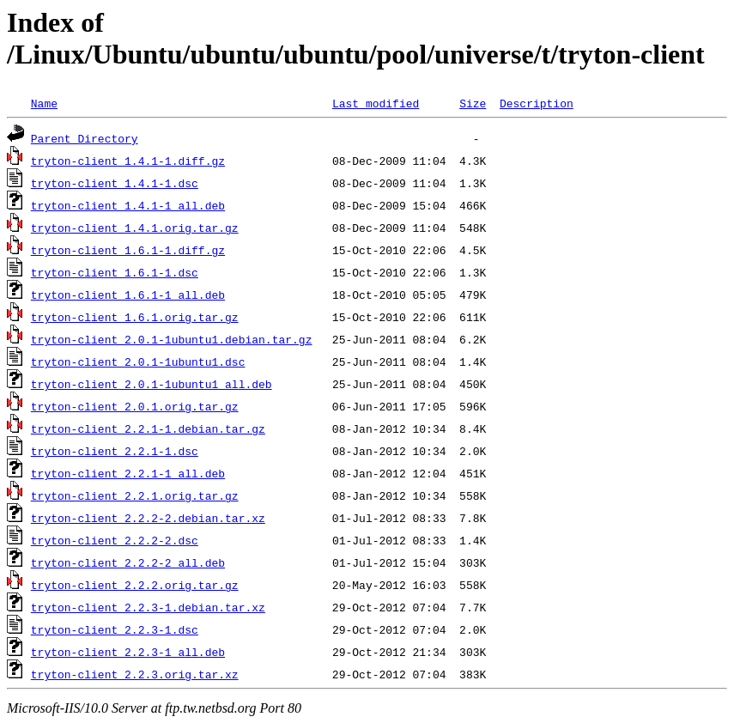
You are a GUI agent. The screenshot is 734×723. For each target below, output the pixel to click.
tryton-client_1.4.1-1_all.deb (128, 205)
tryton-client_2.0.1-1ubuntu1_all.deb (151, 384)
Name (44, 103)
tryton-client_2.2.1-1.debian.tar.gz (148, 428)
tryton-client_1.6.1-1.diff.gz (128, 250)
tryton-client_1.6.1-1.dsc (114, 272)
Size (472, 103)
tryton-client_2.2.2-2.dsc (114, 540)
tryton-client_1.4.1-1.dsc (114, 183)
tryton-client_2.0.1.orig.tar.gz (135, 406)
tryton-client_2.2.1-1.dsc (114, 451)
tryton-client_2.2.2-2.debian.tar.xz (148, 518)
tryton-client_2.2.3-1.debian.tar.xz (148, 607)
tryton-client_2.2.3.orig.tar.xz (135, 674)
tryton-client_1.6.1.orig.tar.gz (135, 317)
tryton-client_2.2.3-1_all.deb (128, 651)
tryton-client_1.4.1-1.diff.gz (128, 160)
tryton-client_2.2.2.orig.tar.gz (135, 584)
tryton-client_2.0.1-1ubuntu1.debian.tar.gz (171, 339)
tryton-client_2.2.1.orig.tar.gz (135, 495)
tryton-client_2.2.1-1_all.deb (128, 473)
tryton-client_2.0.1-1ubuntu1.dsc (138, 361)
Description (536, 103)
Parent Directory (84, 138)
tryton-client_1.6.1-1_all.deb (128, 294)
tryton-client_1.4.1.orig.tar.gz (135, 227)
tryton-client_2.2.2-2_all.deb (128, 562)
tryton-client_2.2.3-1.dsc (114, 629)
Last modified (375, 103)
